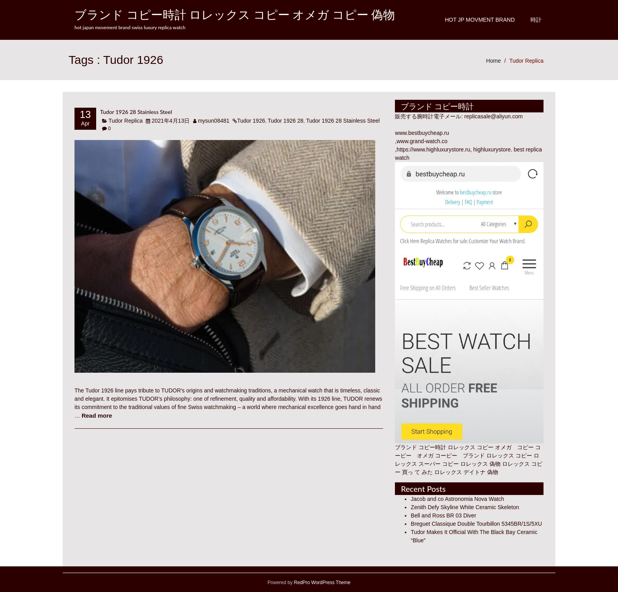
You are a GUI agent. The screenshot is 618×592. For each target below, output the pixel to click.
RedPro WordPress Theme (321, 582)
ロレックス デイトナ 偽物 (466, 472)
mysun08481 (213, 121)
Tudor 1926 (251, 121)
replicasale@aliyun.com (493, 116)
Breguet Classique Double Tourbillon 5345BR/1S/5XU (476, 524)
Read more (97, 415)
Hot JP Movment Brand (480, 20)
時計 (536, 20)
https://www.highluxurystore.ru (433, 149)
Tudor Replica (526, 61)
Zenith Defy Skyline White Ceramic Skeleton (465, 507)
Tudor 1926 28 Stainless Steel (136, 111)
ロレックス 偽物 (480, 464)
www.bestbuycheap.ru (422, 133)
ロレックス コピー (509, 455)
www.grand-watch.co (421, 141)
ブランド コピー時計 (420, 447)
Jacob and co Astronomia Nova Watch (457, 499)
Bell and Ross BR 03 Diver (443, 515)
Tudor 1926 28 (285, 121)
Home (493, 61)
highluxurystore (492, 149)
